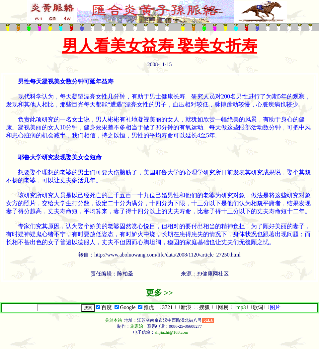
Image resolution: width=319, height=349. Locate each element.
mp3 (241, 307)
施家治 (136, 326)
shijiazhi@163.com (171, 332)
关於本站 (114, 320)
